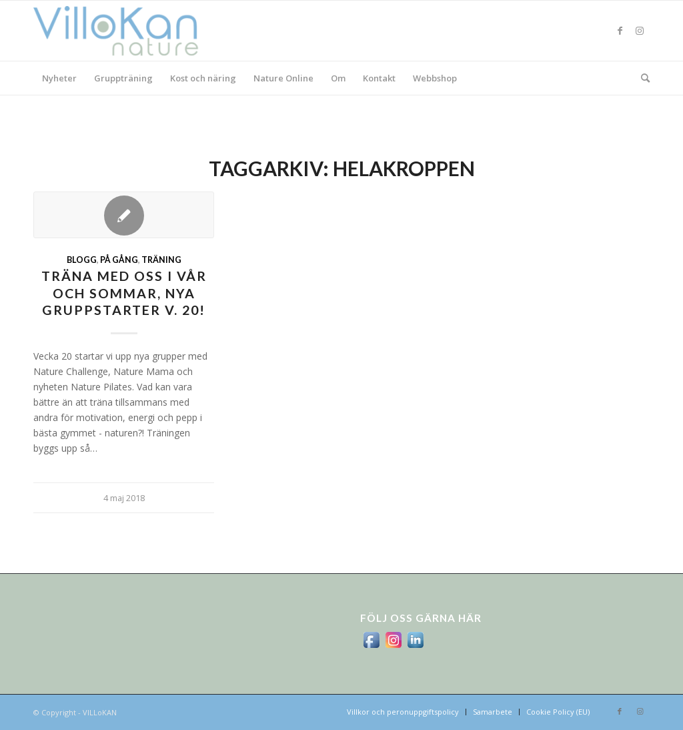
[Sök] (641, 78)
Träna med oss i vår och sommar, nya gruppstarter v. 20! (124, 293)
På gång (119, 260)
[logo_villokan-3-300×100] (123, 31)
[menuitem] (59, 78)
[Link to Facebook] (620, 31)
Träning (161, 260)
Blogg (82, 260)
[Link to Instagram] (640, 31)
